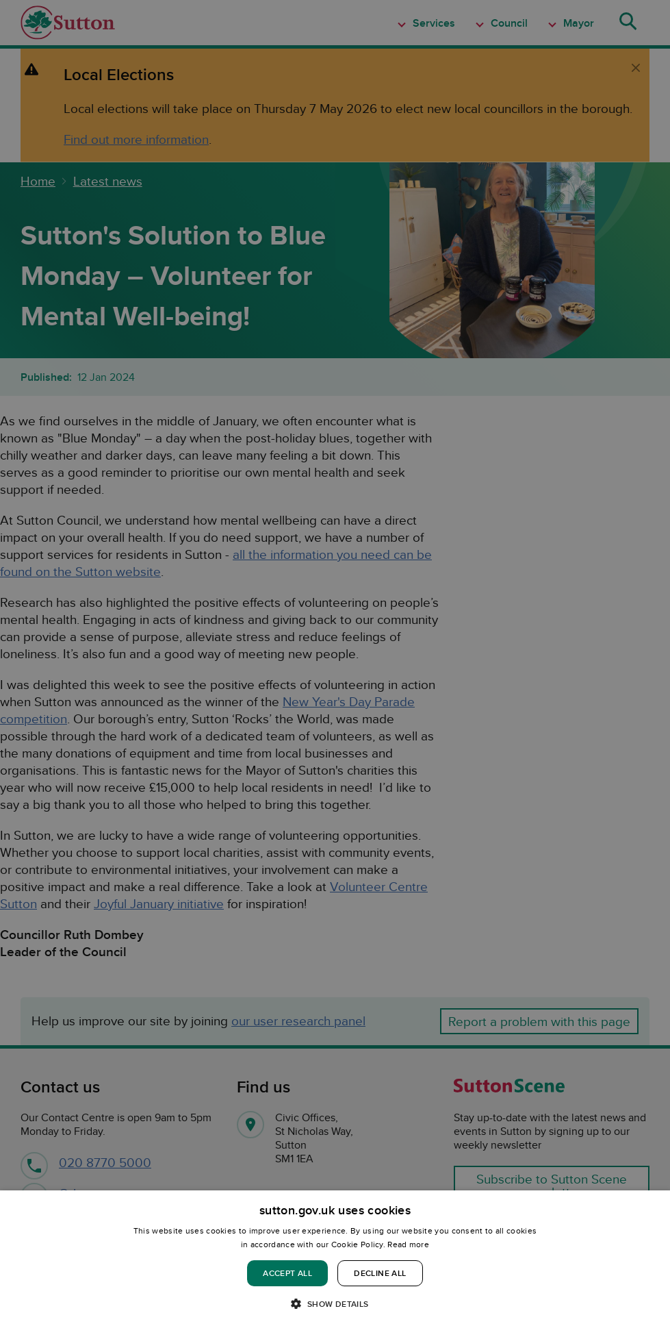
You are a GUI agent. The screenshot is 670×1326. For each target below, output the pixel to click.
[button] (334, 1303)
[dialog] (335, 1258)
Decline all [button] (380, 1273)
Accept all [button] (287, 1273)
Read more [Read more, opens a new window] (408, 1244)
